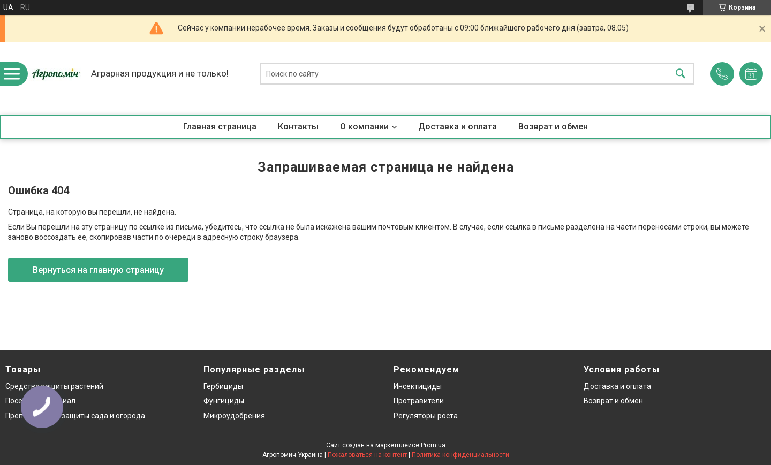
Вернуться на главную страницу (98, 270)
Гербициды (223, 386)
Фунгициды (223, 401)
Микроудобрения (234, 415)
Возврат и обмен (553, 126)
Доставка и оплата (457, 126)
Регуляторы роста (426, 415)
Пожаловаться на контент (367, 455)
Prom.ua (433, 445)
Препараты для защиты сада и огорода (75, 415)
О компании (364, 126)
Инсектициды (418, 386)
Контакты (298, 126)
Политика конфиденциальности (460, 455)
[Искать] (680, 74)
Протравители (419, 401)
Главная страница (219, 126)
